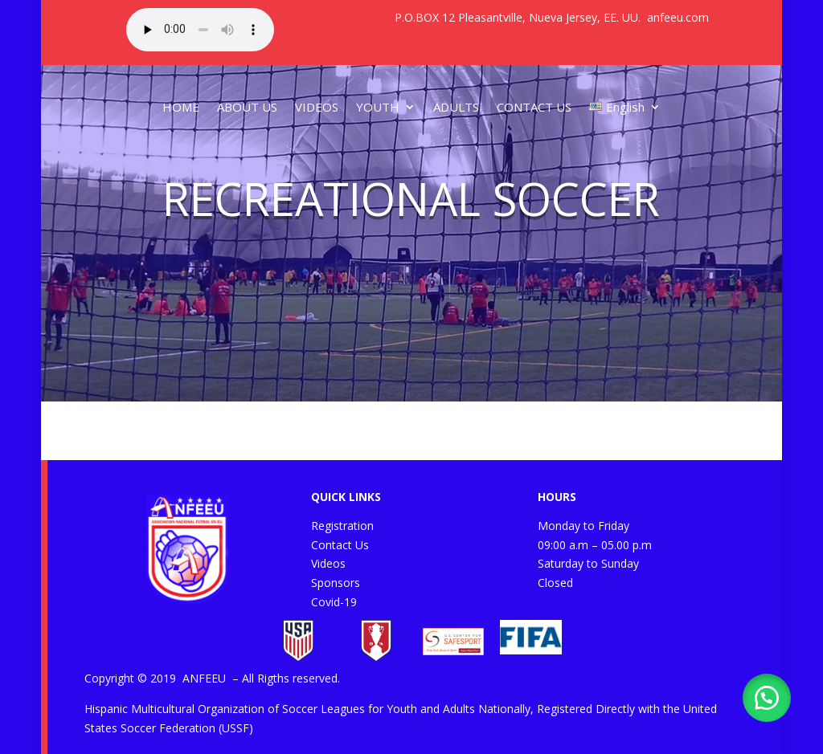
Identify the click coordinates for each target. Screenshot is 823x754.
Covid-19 (334, 601)
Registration (342, 525)
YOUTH (377, 107)
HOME (180, 107)
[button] (767, 698)
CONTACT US (534, 107)
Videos (328, 563)
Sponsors (335, 582)
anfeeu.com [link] (678, 17)
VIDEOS (316, 107)
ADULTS (456, 107)
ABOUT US (247, 107)
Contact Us (340, 544)
